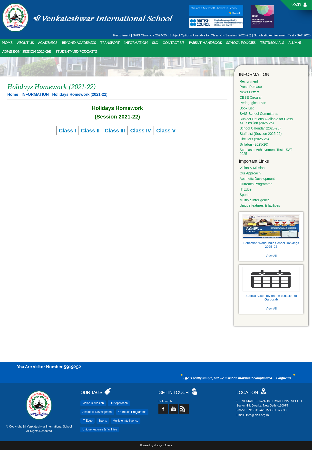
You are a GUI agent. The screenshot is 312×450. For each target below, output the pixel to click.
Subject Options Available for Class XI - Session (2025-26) (210, 35)
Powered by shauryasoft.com (156, 445)
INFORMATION (136, 43)
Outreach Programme (256, 184)
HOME (7, 43)
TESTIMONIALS (272, 43)
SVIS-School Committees (259, 114)
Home (12, 94)
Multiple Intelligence (255, 200)
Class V (166, 131)
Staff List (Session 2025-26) (261, 134)
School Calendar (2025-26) (260, 128)
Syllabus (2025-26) (254, 144)
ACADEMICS (47, 43)
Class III (115, 131)
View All (271, 255)
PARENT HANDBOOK (205, 43)
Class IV (140, 131)
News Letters (250, 92)
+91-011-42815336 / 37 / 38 (267, 410)
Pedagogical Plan (253, 103)
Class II (90, 131)
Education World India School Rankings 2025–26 (271, 244)
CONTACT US (173, 43)
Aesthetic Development (257, 179)
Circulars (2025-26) (254, 139)
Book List (247, 108)
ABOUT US (25, 43)
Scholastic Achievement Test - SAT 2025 (282, 35)
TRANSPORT (110, 43)
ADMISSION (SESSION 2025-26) (26, 52)
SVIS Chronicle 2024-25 (150, 35)
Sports (244, 195)
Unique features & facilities (260, 205)
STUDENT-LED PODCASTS (76, 52)
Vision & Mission (252, 168)
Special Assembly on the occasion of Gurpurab (271, 297)
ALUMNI (294, 43)
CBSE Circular (251, 97)
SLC (155, 43)
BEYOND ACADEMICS (79, 43)
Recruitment (121, 35)
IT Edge (246, 189)
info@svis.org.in (257, 415)
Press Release (251, 87)
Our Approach (250, 173)
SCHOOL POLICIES (240, 43)
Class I (67, 131)
